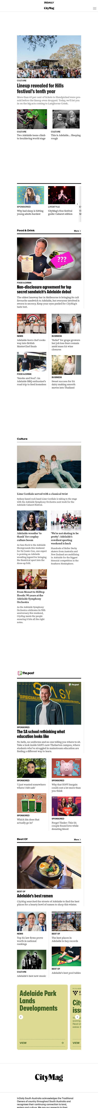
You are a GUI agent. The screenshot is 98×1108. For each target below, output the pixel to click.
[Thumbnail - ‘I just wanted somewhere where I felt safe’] (31, 773)
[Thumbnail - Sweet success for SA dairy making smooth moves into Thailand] (66, 372)
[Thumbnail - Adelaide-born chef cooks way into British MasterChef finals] (31, 331)
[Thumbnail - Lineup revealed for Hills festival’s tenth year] (49, 70)
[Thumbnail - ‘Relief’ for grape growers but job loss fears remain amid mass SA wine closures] (66, 332)
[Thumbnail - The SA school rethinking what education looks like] (49, 717)
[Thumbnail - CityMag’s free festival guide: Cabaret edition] (61, 200)
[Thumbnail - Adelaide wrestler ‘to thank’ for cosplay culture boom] (32, 537)
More (77, 231)
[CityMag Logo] (49, 8)
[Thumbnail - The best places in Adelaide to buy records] (66, 927)
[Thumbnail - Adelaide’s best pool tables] (66, 960)
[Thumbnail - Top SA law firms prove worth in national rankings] (31, 929)
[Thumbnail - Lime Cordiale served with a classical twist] (49, 476)
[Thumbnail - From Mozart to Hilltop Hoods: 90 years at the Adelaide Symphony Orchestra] (32, 596)
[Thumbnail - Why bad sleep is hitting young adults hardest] (30, 200)
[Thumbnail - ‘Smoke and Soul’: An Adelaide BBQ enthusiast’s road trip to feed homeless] (31, 369)
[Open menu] (94, 8)
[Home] (49, 3)
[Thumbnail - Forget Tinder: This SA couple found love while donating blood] (66, 814)
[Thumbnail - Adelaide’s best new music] (31, 964)
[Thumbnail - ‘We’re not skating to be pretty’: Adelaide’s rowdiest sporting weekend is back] (66, 537)
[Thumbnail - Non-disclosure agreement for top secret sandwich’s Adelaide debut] (49, 272)
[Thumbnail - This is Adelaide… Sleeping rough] (66, 124)
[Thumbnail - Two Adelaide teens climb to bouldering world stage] (32, 124)
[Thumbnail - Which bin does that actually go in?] (31, 808)
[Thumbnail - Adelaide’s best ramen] (49, 876)
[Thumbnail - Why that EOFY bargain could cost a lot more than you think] (66, 775)
